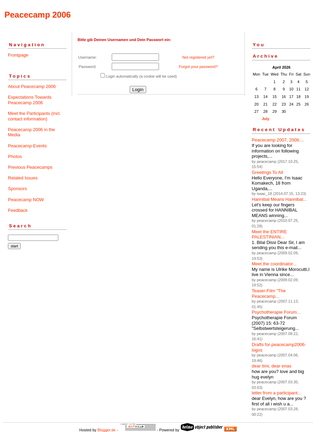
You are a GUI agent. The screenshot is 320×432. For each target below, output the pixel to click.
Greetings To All (267, 172)
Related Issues (23, 177)
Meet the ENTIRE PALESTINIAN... (269, 234)
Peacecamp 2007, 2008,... (278, 140)
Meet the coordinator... (274, 263)
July (265, 119)
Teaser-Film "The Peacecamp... (269, 293)
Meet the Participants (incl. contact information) (34, 116)
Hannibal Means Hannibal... (279, 199)
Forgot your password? (198, 67)
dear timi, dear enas (271, 366)
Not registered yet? (198, 57)
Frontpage (18, 55)
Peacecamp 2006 (37, 14)
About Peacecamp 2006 (32, 86)
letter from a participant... (276, 392)
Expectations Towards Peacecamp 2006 (29, 100)
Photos (15, 156)
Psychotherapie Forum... (276, 312)
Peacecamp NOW (26, 199)
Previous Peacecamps (30, 167)
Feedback (18, 210)
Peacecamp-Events (27, 145)
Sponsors (17, 188)
